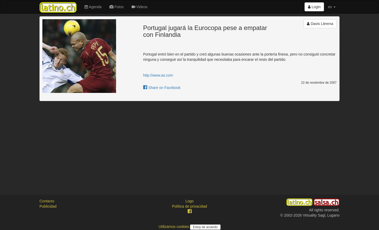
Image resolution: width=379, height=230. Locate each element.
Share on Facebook (162, 88)
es (332, 7)
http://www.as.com (158, 75)
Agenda (92, 7)
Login (314, 7)
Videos (139, 7)
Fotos (116, 7)
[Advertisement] (189, 143)
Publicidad (48, 206)
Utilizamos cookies (174, 226)
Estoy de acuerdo (205, 227)
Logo (189, 201)
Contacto (46, 201)
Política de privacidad (189, 206)
